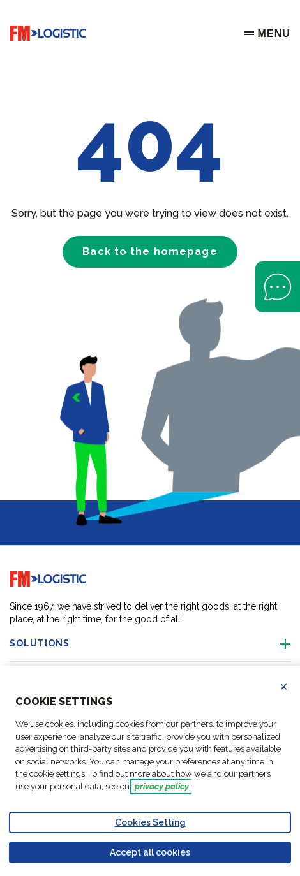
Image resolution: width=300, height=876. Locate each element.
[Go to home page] (48, 33)
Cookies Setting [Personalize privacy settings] (150, 822)
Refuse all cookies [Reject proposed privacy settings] (291, 686)
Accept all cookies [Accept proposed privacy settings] (150, 852)
